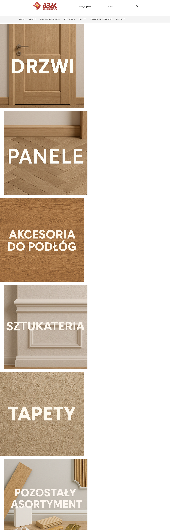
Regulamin (21, 508)
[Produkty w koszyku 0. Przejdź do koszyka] (84, 6)
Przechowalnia (50, 515)
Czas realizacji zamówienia (82, 515)
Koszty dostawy (77, 511)
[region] (85, 316)
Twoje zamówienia (51, 508)
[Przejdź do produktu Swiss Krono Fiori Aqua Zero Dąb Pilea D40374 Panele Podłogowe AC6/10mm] (33, 437)
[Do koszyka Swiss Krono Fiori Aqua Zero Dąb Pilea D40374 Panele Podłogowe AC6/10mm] (33, 475)
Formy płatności (77, 508)
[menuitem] (22, 19)
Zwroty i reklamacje (25, 511)
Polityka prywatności (107, 508)
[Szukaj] (137, 6)
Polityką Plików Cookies (68, 527)
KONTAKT (129, 508)
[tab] (80, 340)
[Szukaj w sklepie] (119, 6)
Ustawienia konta (51, 511)
